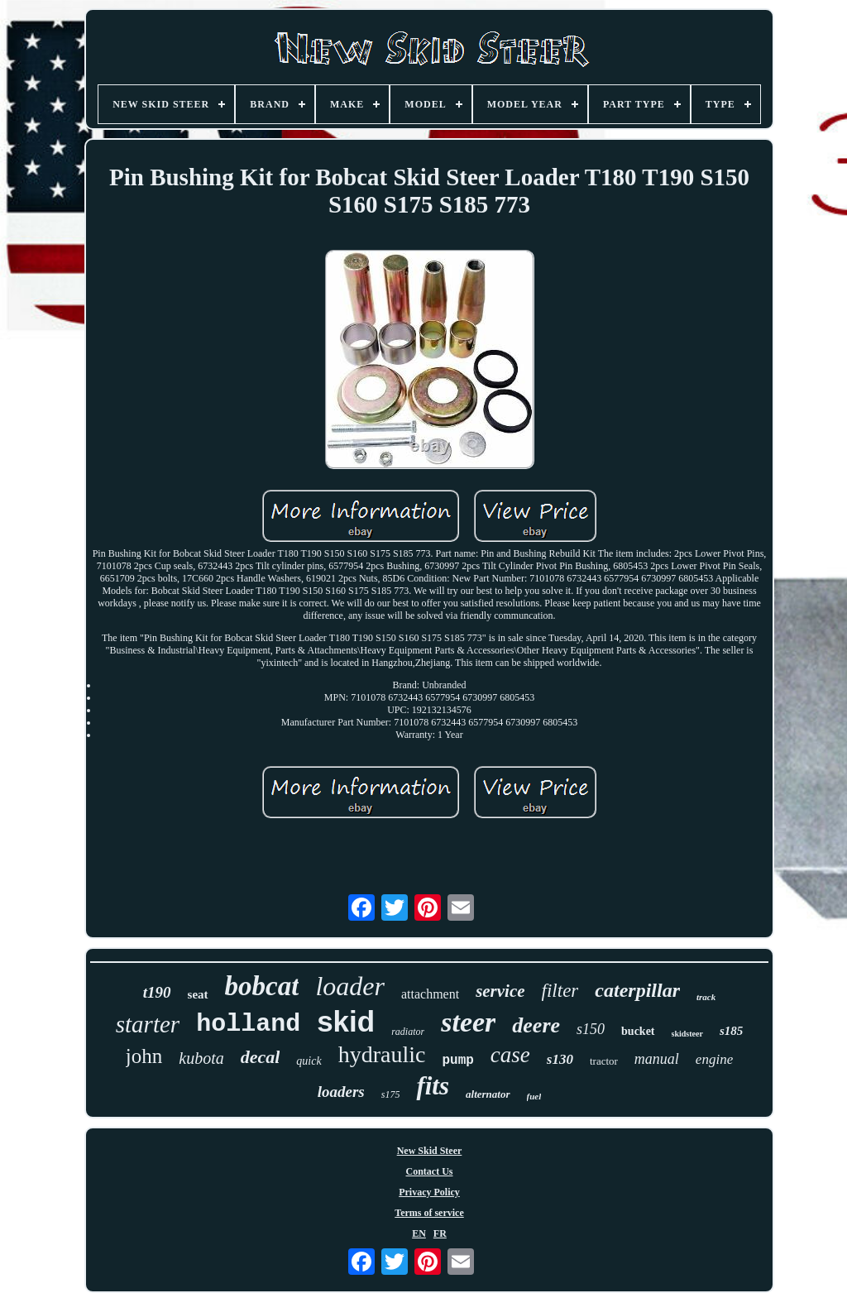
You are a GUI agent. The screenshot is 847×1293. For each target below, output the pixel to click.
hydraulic (382, 1054)
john (144, 1056)
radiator (407, 1031)
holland (248, 1024)
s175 (390, 1094)
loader (350, 986)
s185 (731, 1030)
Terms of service (429, 1213)
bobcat (262, 986)
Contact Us (429, 1171)
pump (457, 1060)
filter (560, 990)
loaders (341, 1091)
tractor (604, 1061)
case (510, 1054)
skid (346, 1021)
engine (714, 1059)
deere (536, 1025)
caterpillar (637, 990)
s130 (560, 1059)
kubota (201, 1058)
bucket (637, 1031)
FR (440, 1233)
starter (147, 1024)
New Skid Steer (429, 1151)
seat (198, 994)
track (705, 997)
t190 (157, 992)
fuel (534, 1096)
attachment (430, 994)
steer (468, 1022)
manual (656, 1059)
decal (260, 1056)
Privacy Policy (429, 1192)
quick (308, 1061)
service (500, 991)
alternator (488, 1094)
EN (419, 1233)
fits (432, 1085)
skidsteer (687, 1033)
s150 (591, 1029)
